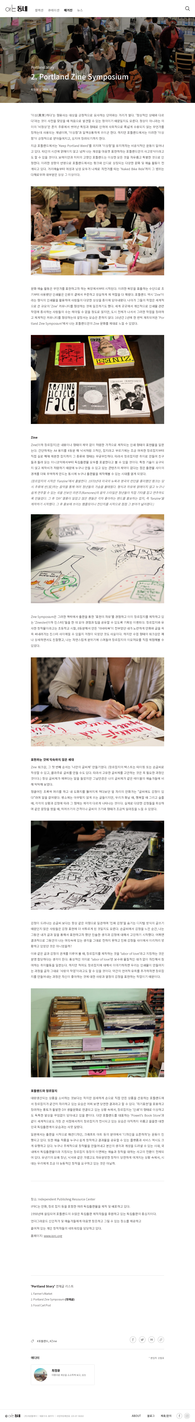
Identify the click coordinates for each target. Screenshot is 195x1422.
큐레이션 (53, 10)
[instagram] (187, 1416)
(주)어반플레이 (30, 1415)
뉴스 (80, 10)
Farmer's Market (42, 1293)
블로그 (151, 1416)
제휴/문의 (166, 1416)
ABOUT (136, 1416)
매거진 (68, 10)
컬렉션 (39, 10)
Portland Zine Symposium (49, 1299)
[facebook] (179, 1416)
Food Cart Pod (42, 1305)
